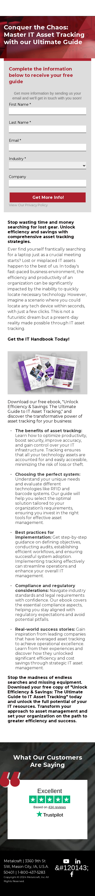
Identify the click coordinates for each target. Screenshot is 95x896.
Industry (16, 158)
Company (17, 176)
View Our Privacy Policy (28, 205)
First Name (19, 104)
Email (14, 140)
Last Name (19, 122)
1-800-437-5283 (31, 872)
